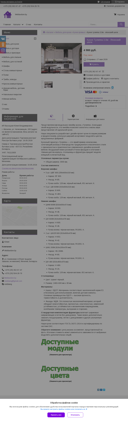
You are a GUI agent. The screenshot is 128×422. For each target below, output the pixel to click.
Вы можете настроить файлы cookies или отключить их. (63, 409)
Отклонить (75, 415)
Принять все (56, 415)
